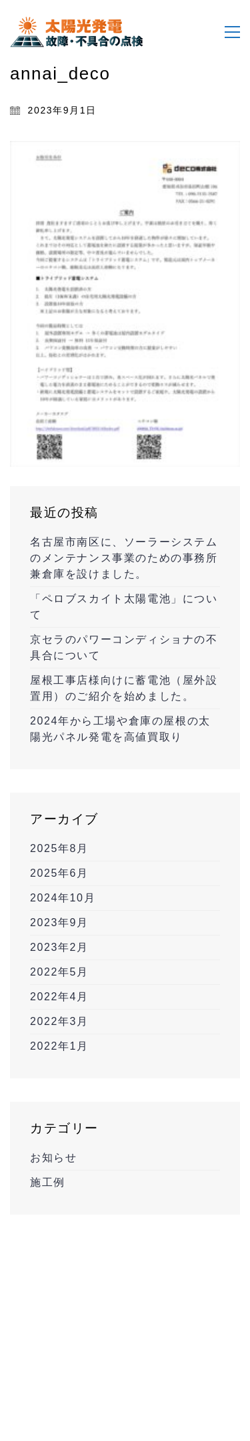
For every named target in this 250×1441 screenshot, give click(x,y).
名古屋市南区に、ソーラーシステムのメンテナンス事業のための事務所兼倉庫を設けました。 (124, 558)
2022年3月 (59, 1021)
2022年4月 (59, 996)
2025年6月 (59, 873)
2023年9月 (59, 922)
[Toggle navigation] (232, 32)
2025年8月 (59, 848)
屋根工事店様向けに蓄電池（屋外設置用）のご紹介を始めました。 (124, 688)
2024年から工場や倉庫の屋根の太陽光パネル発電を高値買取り (120, 729)
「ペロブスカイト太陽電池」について (124, 606)
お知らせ (53, 1157)
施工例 (47, 1182)
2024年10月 (62, 897)
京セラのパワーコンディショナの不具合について (124, 647)
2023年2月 (59, 947)
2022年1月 (59, 1046)
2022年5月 (59, 972)
